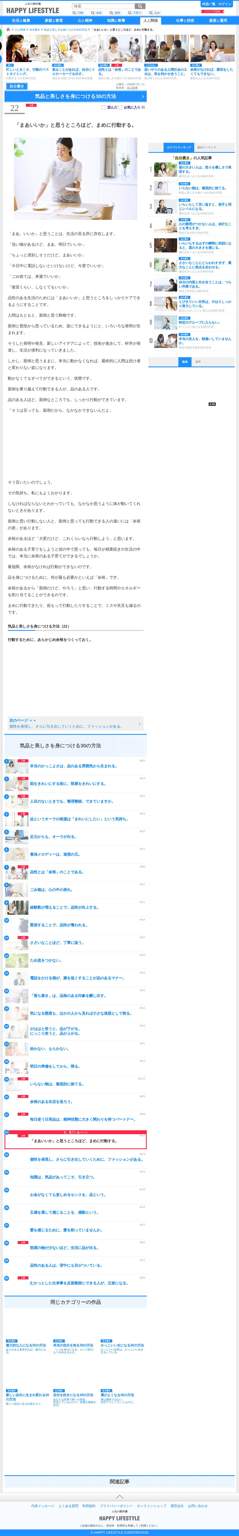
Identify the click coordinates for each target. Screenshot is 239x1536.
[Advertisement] (75, 446)
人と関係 (20, 29)
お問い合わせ (198, 1506)
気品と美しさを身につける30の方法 (65, 29)
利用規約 (89, 1506)
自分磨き (34, 29)
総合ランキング (206, 147)
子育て (137, 12)
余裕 (99, 12)
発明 (117, 12)
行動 (80, 12)
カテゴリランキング (179, 147)
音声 (198, 361)
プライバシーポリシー (116, 1506)
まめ (157, 12)
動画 (185, 361)
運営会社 (177, 1506)
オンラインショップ (151, 1506)
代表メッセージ (42, 1506)
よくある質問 (68, 1506)
